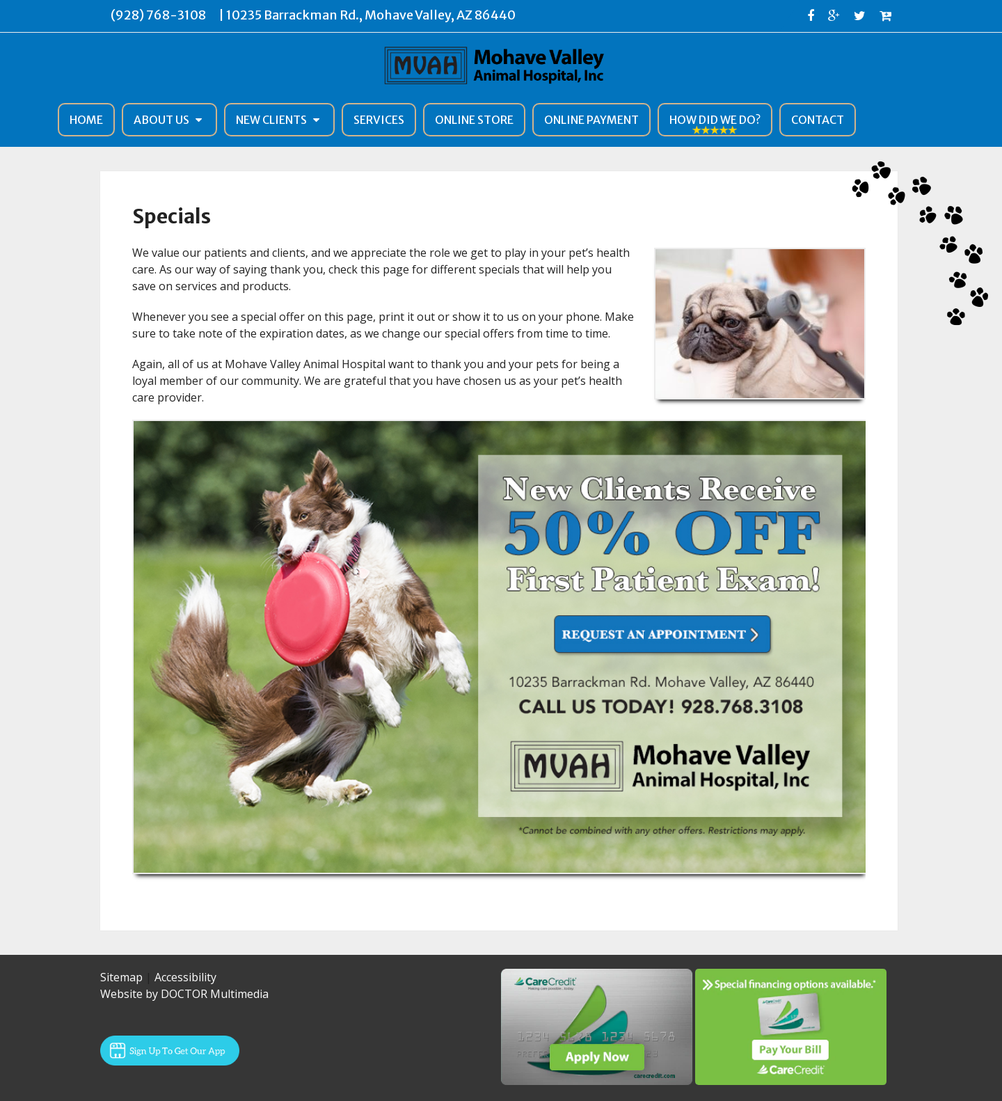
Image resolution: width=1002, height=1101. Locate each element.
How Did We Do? (715, 120)
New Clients (271, 120)
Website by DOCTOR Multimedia (184, 993)
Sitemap (121, 977)
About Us (161, 120)
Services (378, 120)
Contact (817, 120)
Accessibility (185, 977)
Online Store (474, 120)
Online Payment (591, 120)
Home (86, 120)
